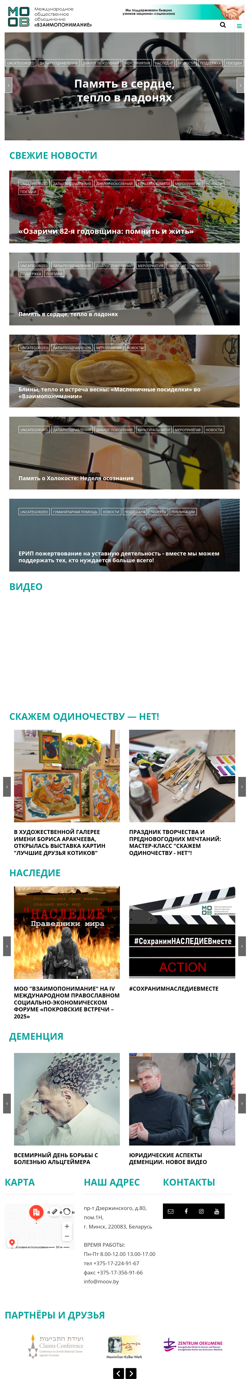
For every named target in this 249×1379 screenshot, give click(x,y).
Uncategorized (21, 63)
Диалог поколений (101, 63)
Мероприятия (137, 63)
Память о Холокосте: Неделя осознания (76, 478)
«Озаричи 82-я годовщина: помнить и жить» (106, 231)
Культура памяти (154, 183)
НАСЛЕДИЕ (164, 63)
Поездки (234, 63)
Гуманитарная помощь (75, 512)
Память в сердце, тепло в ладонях (124, 90)
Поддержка (210, 63)
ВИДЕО (26, 586)
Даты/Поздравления (58, 63)
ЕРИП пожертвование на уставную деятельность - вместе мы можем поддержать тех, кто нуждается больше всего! (119, 557)
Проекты (158, 512)
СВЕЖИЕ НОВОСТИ (53, 155)
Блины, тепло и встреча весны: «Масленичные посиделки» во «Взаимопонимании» (110, 393)
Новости (186, 63)
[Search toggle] (220, 24)
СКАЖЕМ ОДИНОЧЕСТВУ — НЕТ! (84, 716)
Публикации (183, 512)
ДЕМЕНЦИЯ (36, 1036)
